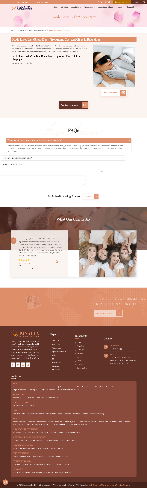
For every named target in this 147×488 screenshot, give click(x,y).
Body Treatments (21, 453)
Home (56, 7)
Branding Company (123, 485)
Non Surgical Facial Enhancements (29, 437)
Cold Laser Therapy (47, 432)
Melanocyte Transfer (63, 472)
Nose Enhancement (68, 440)
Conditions (76, 7)
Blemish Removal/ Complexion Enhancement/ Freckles (33, 421)
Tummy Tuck (27, 464)
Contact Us (130, 7)
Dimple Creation (63, 464)
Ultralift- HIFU (37, 456)
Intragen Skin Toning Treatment (56, 456)
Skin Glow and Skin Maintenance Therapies (114, 421)
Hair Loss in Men (19, 413)
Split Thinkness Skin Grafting (42, 472)
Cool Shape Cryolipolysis (21, 456)
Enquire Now (139, 2)
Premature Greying (97, 413)
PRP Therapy (17, 432)
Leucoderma (19, 469)
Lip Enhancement (19, 440)
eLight (60, 448)
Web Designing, (95, 485)
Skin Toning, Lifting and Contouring (26, 424)
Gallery (121, 7)
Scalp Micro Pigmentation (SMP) (69, 432)
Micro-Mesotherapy (31, 432)
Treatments (89, 7)
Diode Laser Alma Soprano (46, 448)
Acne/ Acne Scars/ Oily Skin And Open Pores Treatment (75, 421)
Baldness (76, 413)
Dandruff (85, 413)
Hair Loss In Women (35, 413)
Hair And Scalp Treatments (25, 429)
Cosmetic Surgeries (22, 461)
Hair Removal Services (37, 30)
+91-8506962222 (122, 2)
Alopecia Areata (50, 413)
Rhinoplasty (51, 464)
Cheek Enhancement (35, 440)
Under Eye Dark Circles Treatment (53, 424)
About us (64, 7)
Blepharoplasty (39, 464)
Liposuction (17, 464)
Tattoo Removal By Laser (77, 424)
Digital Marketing (107, 485)
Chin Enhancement (52, 440)
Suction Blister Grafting (21, 472)
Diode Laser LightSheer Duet (24, 448)
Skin (15, 419)
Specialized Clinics (106, 7)
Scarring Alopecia (64, 413)
